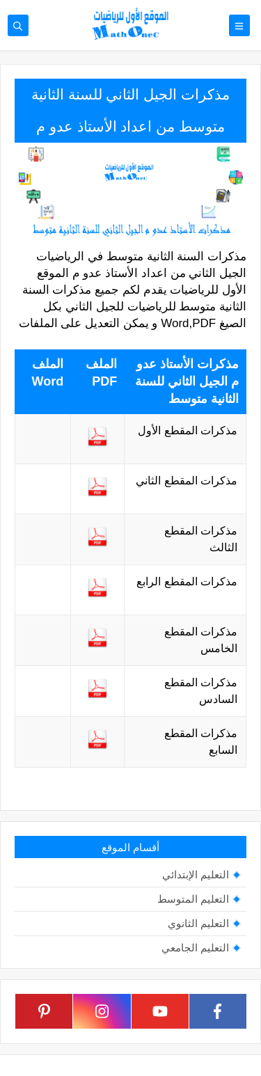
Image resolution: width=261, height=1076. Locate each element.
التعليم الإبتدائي (195, 874)
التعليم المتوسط (193, 899)
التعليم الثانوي (198, 923)
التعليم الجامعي (195, 948)
